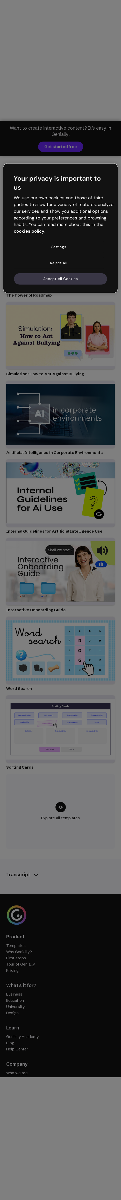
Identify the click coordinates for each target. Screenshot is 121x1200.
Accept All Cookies (60, 278)
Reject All (58, 262)
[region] (60, 228)
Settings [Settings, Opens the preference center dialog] (58, 247)
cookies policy (29, 231)
